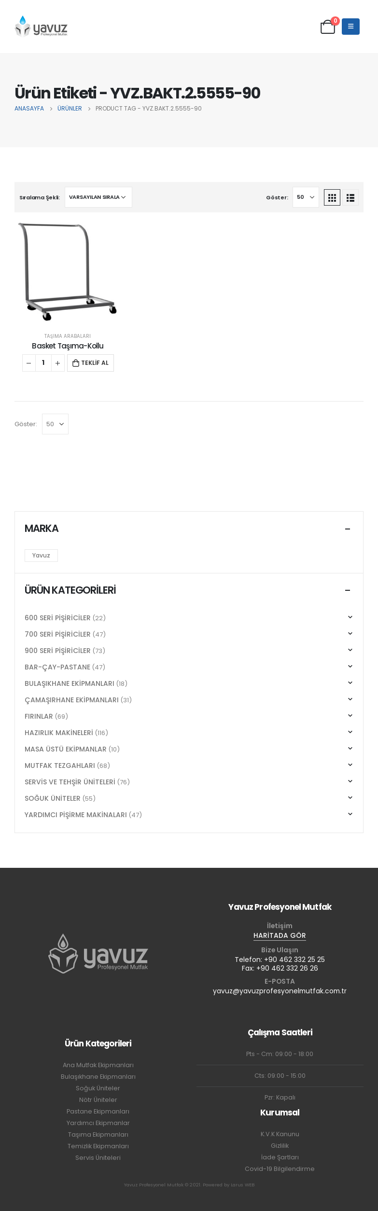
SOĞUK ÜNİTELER (53, 798)
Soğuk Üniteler (98, 1088)
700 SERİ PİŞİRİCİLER (58, 634)
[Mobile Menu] (351, 26)
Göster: (277, 197)
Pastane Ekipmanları (98, 1111)
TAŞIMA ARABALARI (67, 336)
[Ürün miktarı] (43, 363)
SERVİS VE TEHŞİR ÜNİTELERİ (70, 782)
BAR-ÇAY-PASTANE (57, 667)
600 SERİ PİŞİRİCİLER (58, 618)
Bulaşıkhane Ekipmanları (98, 1076)
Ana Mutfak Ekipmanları (98, 1065)
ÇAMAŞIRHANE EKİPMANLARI (72, 700)
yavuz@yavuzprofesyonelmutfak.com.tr (280, 991)
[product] (67, 273)
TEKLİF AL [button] (95, 363)
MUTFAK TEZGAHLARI (60, 765)
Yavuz (41, 555)
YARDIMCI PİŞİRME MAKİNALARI (76, 815)
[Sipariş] (98, 197)
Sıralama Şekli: (39, 197)
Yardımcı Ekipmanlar (98, 1123)
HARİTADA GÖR (279, 935)
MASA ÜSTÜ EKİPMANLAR (66, 749)
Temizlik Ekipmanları (98, 1146)
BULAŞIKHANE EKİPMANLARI (69, 683)
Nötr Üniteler (98, 1100)
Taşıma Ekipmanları (98, 1134)
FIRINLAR (39, 716)
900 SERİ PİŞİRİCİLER (58, 650)
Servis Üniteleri (98, 1158)
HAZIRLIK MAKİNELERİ (59, 733)
